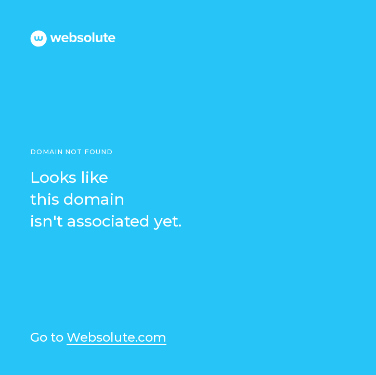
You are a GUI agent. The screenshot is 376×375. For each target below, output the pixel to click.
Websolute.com (116, 338)
